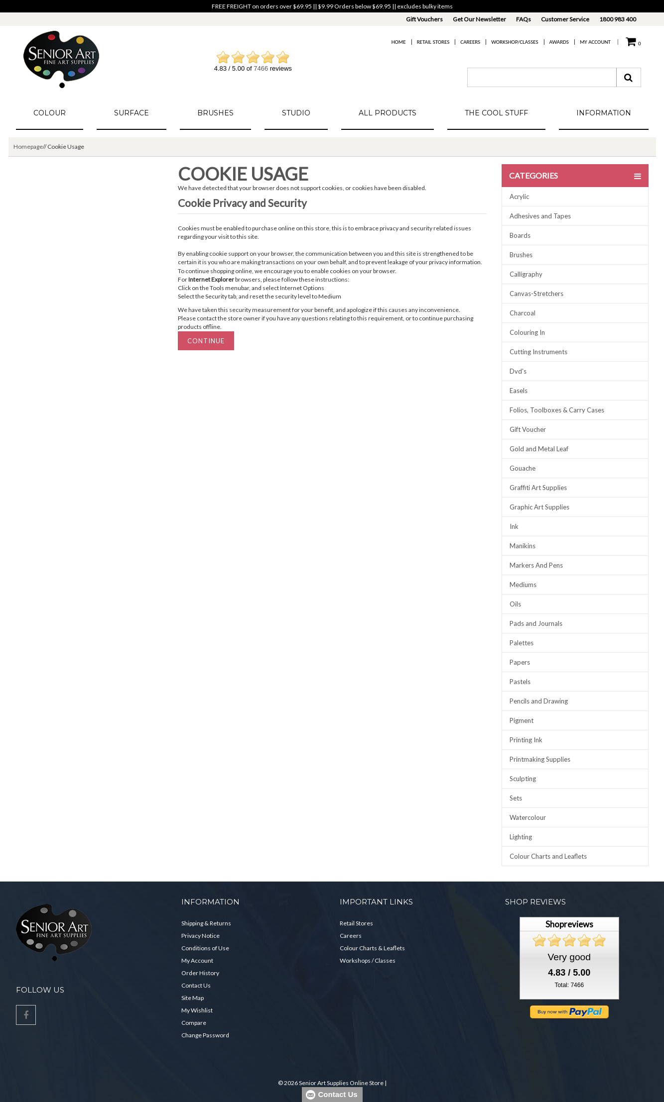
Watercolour (528, 817)
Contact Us (196, 985)
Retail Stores (433, 42)
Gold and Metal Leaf (539, 449)
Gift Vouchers (424, 19)
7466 (261, 68)
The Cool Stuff (496, 112)
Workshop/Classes (514, 42)
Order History (200, 973)
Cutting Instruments (538, 352)
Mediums (523, 585)
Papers (520, 662)
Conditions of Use (205, 948)
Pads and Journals (536, 623)
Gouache (522, 468)
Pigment (521, 720)
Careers (470, 42)
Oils (515, 604)
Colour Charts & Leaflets (372, 948)
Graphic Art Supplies (539, 507)
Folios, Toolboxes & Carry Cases (557, 410)
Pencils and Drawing (539, 701)
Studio (296, 112)
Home (399, 42)
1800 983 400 (617, 19)
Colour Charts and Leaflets (548, 856)
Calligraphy (526, 274)
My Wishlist (197, 1010)
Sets (516, 798)
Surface (131, 112)
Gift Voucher (528, 429)
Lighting (521, 837)
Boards (520, 235)
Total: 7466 (569, 985)
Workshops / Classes (368, 960)
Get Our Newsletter (479, 19)
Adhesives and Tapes (540, 216)
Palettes (521, 643)
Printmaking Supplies (540, 759)
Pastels (520, 682)
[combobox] (542, 77)
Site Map (192, 998)
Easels (519, 391)
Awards (559, 42)
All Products (387, 112)
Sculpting (523, 779)
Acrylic (519, 196)
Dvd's (518, 371)
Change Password (205, 1035)
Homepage (28, 146)
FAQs (523, 19)
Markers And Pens (536, 565)
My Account (595, 42)
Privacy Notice (200, 935)
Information (603, 112)
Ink (514, 526)
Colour (49, 112)
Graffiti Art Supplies (538, 488)
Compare (193, 1022)
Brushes (215, 112)
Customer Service (565, 19)
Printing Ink (526, 740)
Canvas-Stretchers (536, 294)
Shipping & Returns (206, 923)
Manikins (522, 546)
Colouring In (527, 332)
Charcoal (522, 313)
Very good (569, 957)
